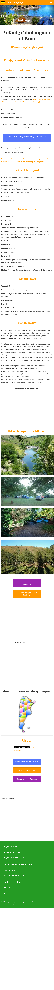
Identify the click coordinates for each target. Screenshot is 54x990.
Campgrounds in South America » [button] (26, 762)
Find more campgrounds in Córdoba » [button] (27, 594)
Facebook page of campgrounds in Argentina (18, 864)
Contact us (6, 887)
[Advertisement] (27, 621)
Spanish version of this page (12, 882)
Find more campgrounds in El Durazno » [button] (27, 583)
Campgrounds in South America (13, 857)
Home (4, 893)
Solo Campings (15, 2)
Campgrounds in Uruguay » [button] (27, 779)
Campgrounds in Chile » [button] (27, 770)
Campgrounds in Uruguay (11, 852)
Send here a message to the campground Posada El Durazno (27, 138)
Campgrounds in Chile (10, 846)
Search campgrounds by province (14, 875)
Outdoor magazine (9, 870)
